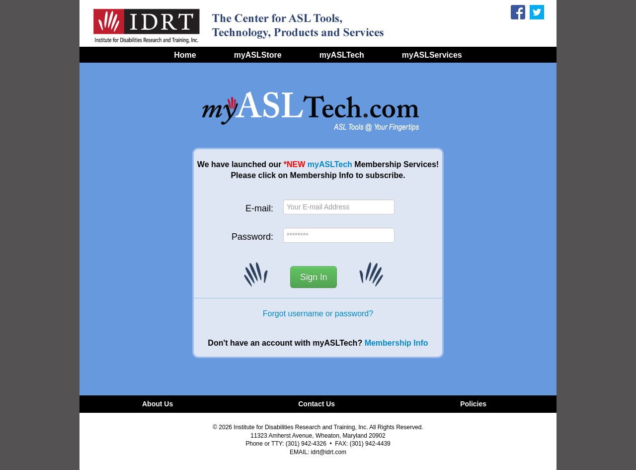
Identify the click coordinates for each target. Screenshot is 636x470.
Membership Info (396, 343)
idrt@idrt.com (329, 452)
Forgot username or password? (318, 313)
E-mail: (259, 208)
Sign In (313, 277)
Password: (252, 237)
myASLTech (330, 164)
